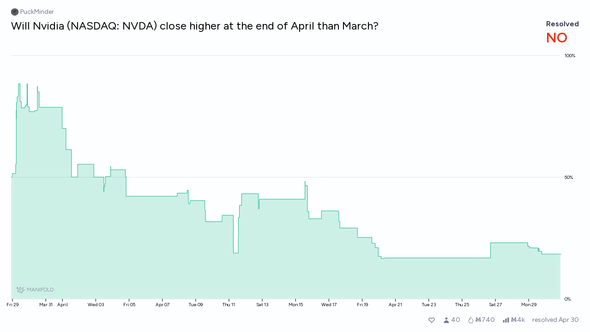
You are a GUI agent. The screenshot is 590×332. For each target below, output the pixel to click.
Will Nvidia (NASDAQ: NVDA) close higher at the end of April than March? (195, 25)
